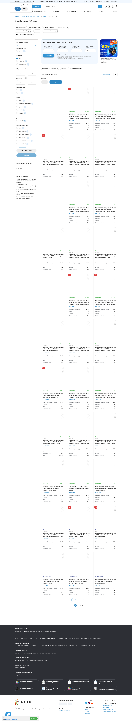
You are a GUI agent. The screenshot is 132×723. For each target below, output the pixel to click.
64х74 (73, 638)
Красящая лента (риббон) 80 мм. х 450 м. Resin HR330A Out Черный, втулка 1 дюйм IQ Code (105, 395)
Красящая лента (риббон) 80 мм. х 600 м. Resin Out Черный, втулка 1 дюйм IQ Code (53, 488)
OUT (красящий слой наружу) (23, 31)
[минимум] (20, 74)
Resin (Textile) (22, 131)
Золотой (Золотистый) (24, 104)
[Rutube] (89, 703)
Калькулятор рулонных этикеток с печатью (25, 682)
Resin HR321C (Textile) (24, 141)
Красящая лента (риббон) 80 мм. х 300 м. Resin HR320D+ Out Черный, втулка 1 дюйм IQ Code (105, 302)
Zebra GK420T (32, 645)
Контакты (87, 711)
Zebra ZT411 (92, 645)
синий (20, 110)
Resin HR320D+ (22, 138)
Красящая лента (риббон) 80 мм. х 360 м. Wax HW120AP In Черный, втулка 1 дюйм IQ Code (53, 534)
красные (32, 631)
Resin (20, 128)
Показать (26, 155)
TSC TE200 (17, 653)
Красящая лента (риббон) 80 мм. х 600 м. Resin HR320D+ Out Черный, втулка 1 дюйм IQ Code (79, 395)
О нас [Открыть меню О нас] (85, 1)
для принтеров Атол (63, 27)
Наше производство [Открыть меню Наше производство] (38, 11)
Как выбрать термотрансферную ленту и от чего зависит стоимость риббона (26, 181)
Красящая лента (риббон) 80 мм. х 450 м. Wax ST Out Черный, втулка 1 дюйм (53, 255)
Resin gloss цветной (24, 134)
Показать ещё (22, 147)
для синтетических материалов (24, 34)
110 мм (44, 638)
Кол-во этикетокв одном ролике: (62, 47)
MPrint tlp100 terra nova (20, 667)
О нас (86, 709)
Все (18, 58)
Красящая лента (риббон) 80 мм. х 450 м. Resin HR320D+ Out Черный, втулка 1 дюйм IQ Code (79, 348)
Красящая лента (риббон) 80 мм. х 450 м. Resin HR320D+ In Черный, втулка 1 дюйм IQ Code (105, 348)
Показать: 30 (106, 74)
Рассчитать (48, 55)
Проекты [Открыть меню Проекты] (87, 11)
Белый (20, 100)
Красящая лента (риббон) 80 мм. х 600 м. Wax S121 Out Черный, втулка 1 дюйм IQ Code (105, 255)
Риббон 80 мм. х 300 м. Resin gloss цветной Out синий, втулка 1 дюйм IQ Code (105, 488)
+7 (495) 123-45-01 (109, 703)
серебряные (53, 631)
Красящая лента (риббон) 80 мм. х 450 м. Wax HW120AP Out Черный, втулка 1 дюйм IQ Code (79, 162)
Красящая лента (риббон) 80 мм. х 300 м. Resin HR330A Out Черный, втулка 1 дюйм (53, 348)
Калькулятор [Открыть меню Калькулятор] (71, 11)
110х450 (31, 638)
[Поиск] (100, 7)
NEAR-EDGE (37, 31)
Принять (33, 718)
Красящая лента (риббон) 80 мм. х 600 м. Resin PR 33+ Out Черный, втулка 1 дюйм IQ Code (105, 441)
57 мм (81, 638)
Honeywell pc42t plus (20, 675)
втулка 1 (99, 638)
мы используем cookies (11, 719)
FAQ (101, 11)
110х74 (21, 638)
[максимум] (32, 74)
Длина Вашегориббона (89, 47)
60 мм (48, 638)
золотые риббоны (24, 631)
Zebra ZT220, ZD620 (60, 645)
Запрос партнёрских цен (75, 68)
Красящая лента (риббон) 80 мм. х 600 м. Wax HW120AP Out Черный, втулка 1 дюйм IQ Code (105, 209)
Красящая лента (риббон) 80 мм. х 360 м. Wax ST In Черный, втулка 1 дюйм (105, 581)
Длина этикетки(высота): (48, 47)
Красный (21, 107)
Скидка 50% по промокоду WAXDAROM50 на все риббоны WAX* (58, 1)
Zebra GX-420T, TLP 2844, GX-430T (45, 645)
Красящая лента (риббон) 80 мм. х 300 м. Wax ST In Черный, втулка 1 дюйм (53, 581)
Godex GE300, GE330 (41, 660)
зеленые (38, 631)
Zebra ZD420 (24, 645)
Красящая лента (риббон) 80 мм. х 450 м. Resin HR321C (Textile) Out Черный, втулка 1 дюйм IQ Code (53, 442)
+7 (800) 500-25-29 (109, 701)
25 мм (94, 638)
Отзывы (114, 11)
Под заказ (63, 68)
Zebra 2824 (17, 645)
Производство (22, 64)
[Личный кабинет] (116, 6)
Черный (21, 113)
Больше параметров (26, 150)
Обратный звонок (28, 1)
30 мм (65, 638)
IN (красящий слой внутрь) (50, 31)
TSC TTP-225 (40, 653)
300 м (56, 638)
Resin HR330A (22, 144)
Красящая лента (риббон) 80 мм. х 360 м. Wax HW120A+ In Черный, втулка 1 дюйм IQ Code (105, 162)
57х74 (35, 638)
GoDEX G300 (18, 660)
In (19, 90)
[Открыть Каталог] (35, 6)
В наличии (21, 61)
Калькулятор (106, 707)
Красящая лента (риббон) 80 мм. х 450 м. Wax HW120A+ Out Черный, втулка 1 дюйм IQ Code (79, 209)
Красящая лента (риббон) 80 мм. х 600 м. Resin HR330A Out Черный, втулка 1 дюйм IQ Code (79, 441)
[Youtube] (92, 703)
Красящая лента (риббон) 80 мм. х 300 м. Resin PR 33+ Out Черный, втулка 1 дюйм (53, 395)
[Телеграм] (86, 703)
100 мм (90, 638)
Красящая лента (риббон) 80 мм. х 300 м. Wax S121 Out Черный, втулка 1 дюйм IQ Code (79, 534)
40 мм (69, 638)
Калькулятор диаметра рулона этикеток (103, 682)
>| (82, 605)
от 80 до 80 (56, 82)
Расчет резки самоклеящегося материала (105, 688)
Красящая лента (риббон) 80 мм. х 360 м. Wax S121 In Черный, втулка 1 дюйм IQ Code (79, 581)
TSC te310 (53, 653)
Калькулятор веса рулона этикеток (51, 688)
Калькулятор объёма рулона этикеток (78, 682)
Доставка (87, 713)
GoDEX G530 (32, 660)
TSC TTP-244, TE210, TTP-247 (28, 653)
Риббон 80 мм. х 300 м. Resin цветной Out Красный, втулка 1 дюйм (79, 488)
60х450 (53, 638)
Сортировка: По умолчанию (49, 74)
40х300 (39, 638)
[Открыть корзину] (113, 6)
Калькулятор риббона (24, 688)
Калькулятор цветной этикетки (76, 688)
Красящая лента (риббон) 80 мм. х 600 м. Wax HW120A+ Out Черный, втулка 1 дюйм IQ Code (79, 255)
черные (17, 631)
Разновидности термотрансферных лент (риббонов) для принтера (26, 186)
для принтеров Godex (48, 27)
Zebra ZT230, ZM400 (71, 645)
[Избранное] (106, 6)
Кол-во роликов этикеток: (76, 47)
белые (47, 631)
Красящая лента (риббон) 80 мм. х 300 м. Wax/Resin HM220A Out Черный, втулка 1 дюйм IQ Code (79, 302)
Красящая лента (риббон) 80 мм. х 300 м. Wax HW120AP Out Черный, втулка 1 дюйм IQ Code (79, 116)
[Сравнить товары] (109, 6)
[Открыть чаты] (8, 715)
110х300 (17, 638)
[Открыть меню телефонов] (110, 1)
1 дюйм (21, 121)
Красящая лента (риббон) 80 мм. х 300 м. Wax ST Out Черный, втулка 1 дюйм (105, 534)
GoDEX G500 (25, 660)
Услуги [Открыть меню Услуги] (56, 11)
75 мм (77, 638)
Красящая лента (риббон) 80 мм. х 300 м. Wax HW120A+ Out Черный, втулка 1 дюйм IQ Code (53, 162)
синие (42, 631)
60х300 (26, 638)
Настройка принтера (65, 710)
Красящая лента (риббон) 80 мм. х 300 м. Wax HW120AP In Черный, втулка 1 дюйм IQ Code (105, 116)
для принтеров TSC (21, 27)
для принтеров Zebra (34, 27)
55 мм (85, 638)
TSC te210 (47, 653)
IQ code (21, 51)
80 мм (61, 638)
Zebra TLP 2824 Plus (83, 645)
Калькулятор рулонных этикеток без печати (51, 682)
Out (19, 93)
